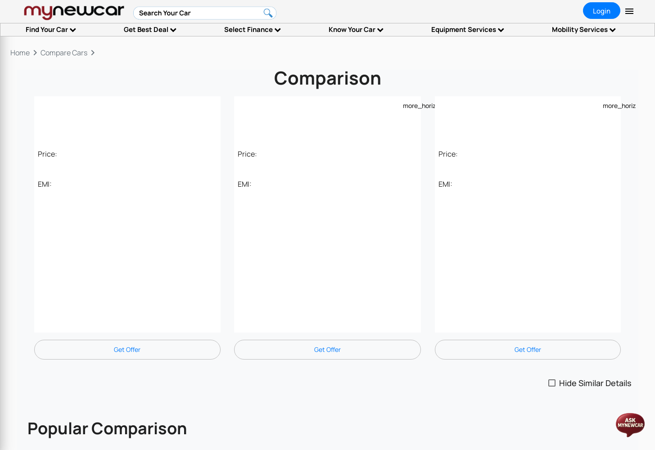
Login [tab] (601, 11)
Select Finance (252, 29)
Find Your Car (51, 29)
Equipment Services (467, 29)
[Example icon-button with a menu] (408, 105)
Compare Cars (64, 53)
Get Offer (127, 349)
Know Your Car (356, 29)
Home (20, 53)
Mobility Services (584, 29)
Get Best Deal (150, 29)
